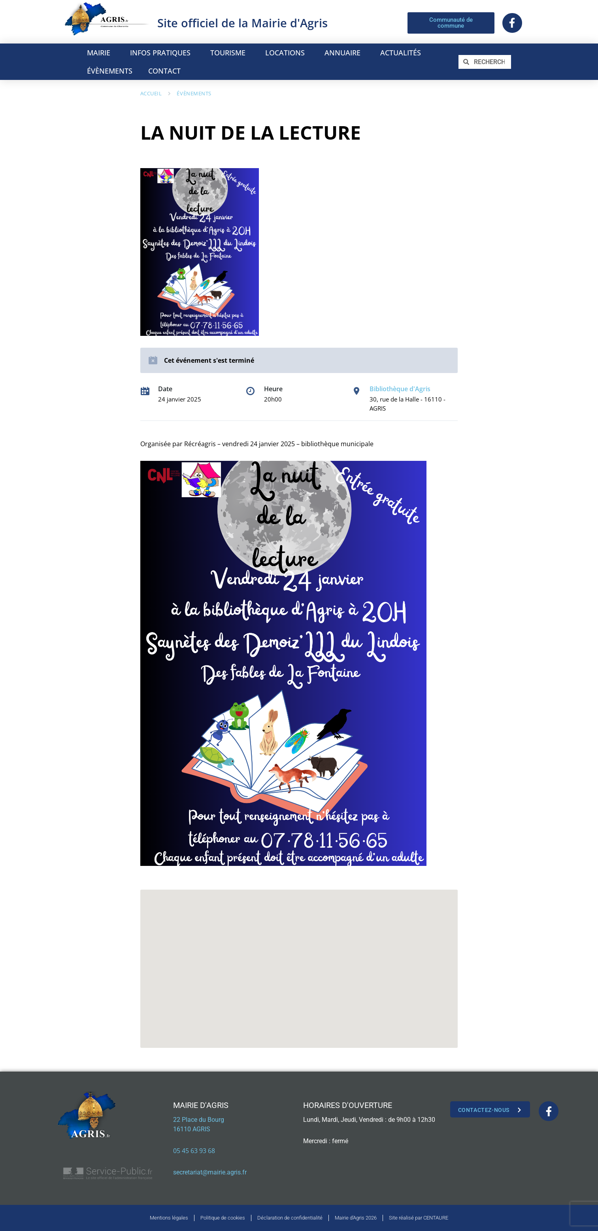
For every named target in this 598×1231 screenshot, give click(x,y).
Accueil (151, 93)
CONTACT (164, 71)
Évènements (194, 93)
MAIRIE (100, 52)
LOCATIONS (287, 52)
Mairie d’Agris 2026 (356, 1218)
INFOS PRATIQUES (162, 52)
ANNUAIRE (344, 52)
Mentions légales (169, 1218)
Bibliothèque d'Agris (400, 388)
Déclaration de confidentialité (290, 1218)
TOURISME (229, 52)
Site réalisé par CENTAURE (418, 1218)
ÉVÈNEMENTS (109, 71)
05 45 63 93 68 (194, 1150)
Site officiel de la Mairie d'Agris (242, 22)
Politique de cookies (222, 1218)
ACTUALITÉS (400, 52)
